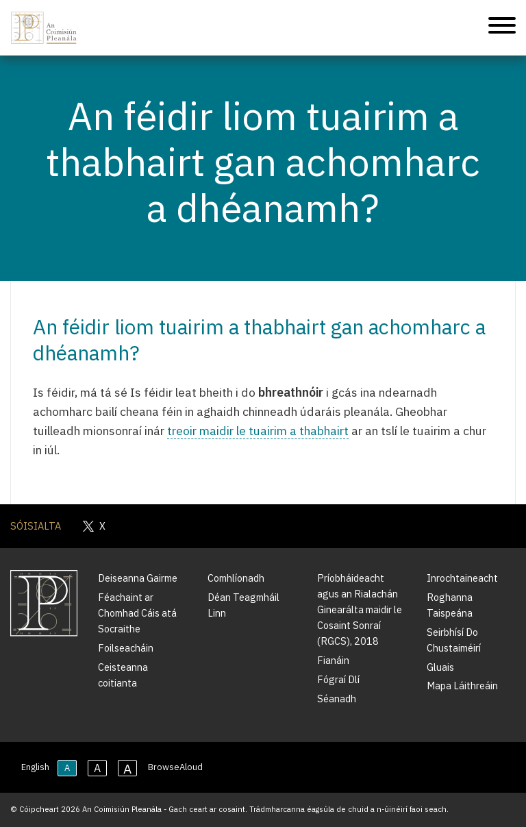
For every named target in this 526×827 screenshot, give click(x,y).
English (35, 767)
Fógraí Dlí (338, 679)
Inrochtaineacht (462, 577)
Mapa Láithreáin (462, 685)
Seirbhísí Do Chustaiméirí (454, 640)
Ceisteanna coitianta (123, 675)
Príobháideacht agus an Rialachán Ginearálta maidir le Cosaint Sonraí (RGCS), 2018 (359, 609)
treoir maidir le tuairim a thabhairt (258, 431)
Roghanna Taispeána (450, 605)
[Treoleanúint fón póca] (502, 27)
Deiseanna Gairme (137, 577)
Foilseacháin (125, 647)
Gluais (440, 667)
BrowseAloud (175, 767)
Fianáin (333, 660)
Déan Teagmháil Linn (243, 605)
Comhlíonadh (236, 577)
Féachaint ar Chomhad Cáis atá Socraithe (137, 613)
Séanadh (336, 698)
